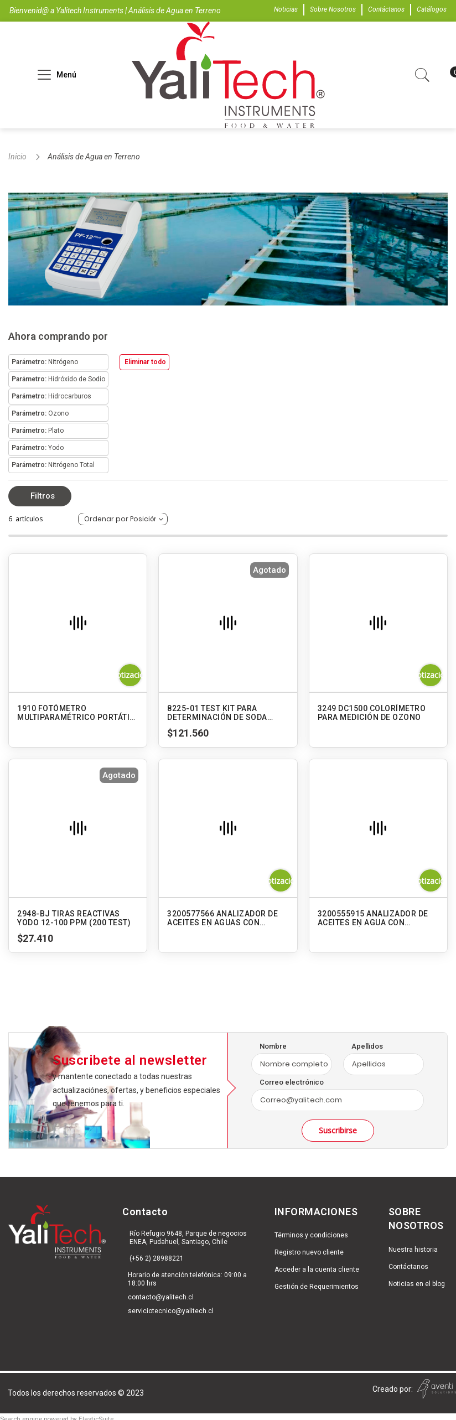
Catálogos (432, 9)
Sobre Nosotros (333, 9)
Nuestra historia (413, 1249)
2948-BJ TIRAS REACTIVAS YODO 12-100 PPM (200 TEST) (74, 918)
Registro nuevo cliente (309, 1252)
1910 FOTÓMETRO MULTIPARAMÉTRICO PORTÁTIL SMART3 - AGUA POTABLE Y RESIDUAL (75, 713)
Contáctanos (386, 9)
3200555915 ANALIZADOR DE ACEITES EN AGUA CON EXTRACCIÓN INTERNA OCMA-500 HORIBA (375, 918)
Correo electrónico (292, 1082)
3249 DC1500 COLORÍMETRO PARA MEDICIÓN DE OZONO (372, 713)
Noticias (286, 9)
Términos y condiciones (311, 1235)
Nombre (273, 1046)
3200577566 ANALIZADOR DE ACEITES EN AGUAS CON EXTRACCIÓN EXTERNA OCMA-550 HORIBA (225, 918)
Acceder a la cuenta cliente (316, 1269)
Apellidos (367, 1046)
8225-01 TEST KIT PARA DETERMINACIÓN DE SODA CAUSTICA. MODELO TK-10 (217, 713)
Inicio (18, 156)
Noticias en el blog (416, 1284)
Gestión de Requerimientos (316, 1287)
